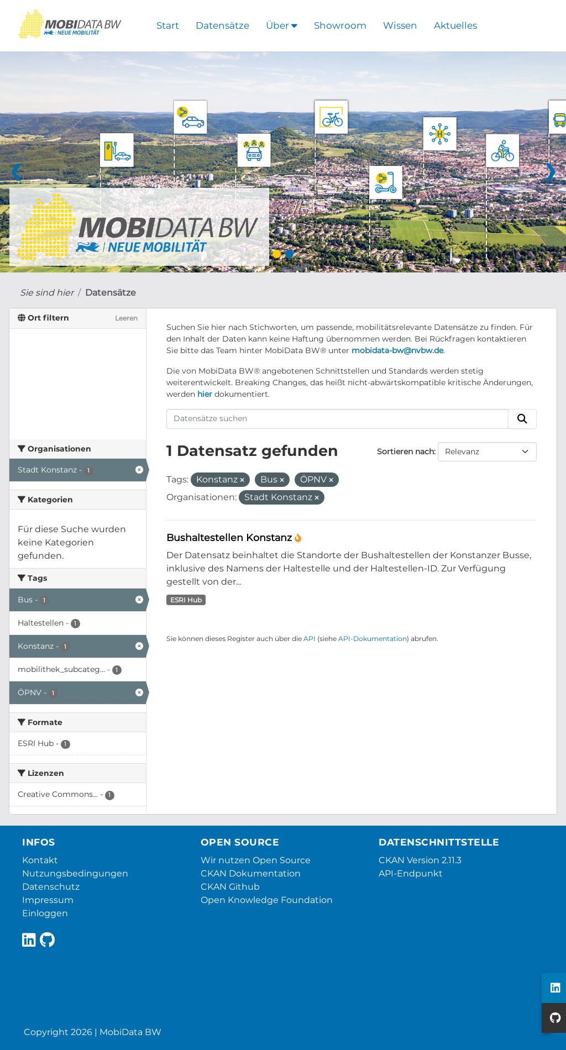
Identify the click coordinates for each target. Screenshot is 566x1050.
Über (281, 25)
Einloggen (45, 913)
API (309, 638)
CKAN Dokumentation (251, 873)
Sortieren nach (405, 451)
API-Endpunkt (411, 873)
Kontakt (40, 860)
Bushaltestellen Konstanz (230, 537)
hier (204, 394)
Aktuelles (455, 25)
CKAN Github (230, 886)
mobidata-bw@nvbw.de (397, 350)
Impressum (48, 900)
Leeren (126, 318)
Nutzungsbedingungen (75, 873)
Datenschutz (51, 886)
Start (167, 25)
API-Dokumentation (372, 638)
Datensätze (222, 25)
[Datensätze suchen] (337, 419)
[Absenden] (522, 419)
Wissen (400, 25)
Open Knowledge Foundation (267, 900)
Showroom (340, 25)
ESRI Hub (186, 600)
